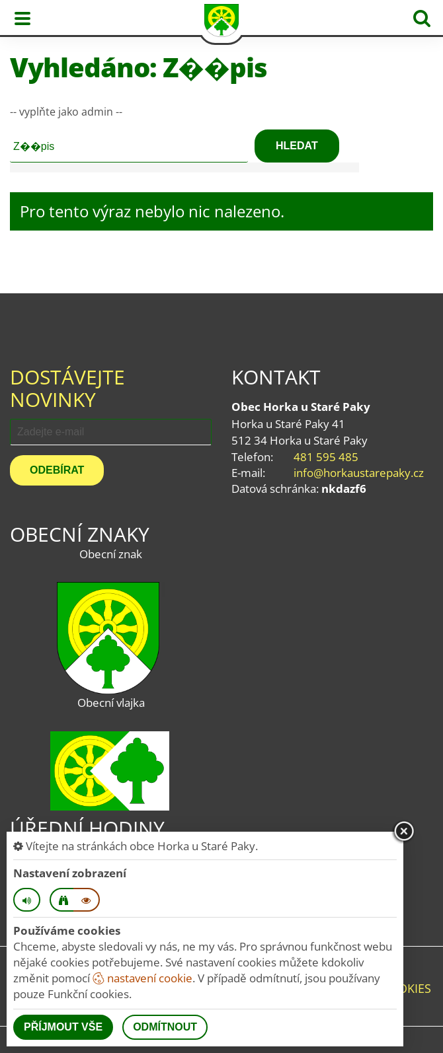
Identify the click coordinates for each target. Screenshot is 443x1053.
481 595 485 (326, 456)
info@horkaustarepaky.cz (359, 472)
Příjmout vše (63, 1027)
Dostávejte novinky (67, 388)
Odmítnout (165, 1027)
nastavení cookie (142, 978)
